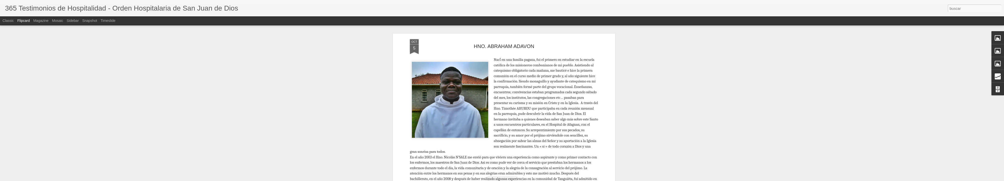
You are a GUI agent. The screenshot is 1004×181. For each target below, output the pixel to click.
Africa (490, 140)
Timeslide (108, 21)
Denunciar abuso (591, 178)
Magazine (41, 21)
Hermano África (526, 140)
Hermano (504, 140)
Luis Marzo (529, 134)
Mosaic (57, 21)
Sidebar (73, 21)
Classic (8, 21)
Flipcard (23, 21)
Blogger (575, 178)
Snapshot (89, 21)
